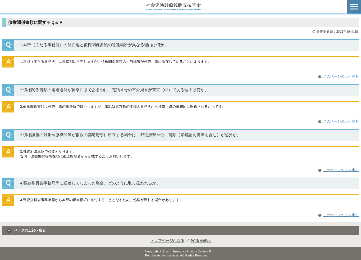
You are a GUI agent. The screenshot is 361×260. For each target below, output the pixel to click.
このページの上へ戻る (341, 76)
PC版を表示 (201, 241)
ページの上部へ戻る (30, 230)
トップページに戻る (167, 241)
